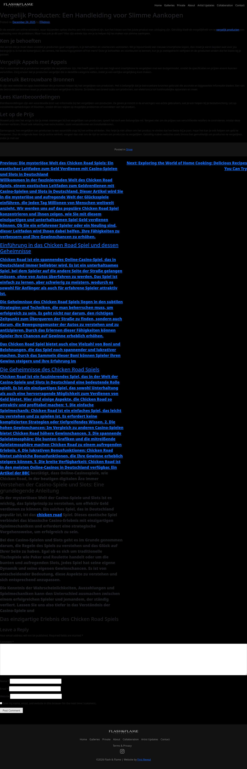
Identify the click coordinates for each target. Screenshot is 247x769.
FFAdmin (45, 22)
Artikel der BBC (15, 473)
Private (181, 5)
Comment (7, 642)
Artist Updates (206, 5)
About (191, 5)
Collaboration (225, 5)
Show (129, 149)
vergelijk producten (227, 29)
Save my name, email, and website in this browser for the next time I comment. (49, 703)
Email (4, 689)
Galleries (169, 5)
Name (4, 681)
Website (4, 696)
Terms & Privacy (122, 745)
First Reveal (144, 759)
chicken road (49, 514)
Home (158, 5)
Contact (239, 5)
